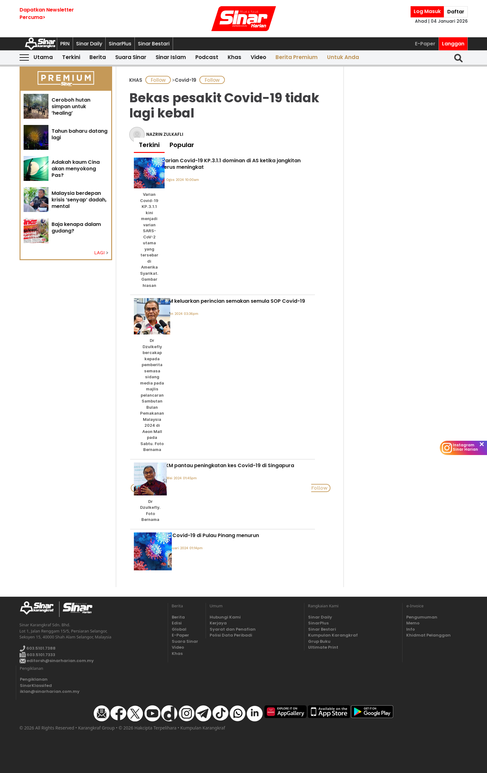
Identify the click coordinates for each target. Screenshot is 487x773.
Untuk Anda (343, 57)
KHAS (135, 80)
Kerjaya (218, 623)
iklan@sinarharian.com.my (50, 691)
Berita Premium (296, 57)
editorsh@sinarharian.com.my (57, 661)
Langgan (453, 43)
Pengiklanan (34, 679)
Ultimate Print (323, 647)
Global (179, 629)
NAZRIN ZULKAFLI (164, 134)
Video (258, 57)
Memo (413, 623)
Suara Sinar (130, 57)
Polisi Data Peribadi (231, 635)
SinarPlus (120, 43)
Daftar (455, 11)
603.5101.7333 (37, 655)
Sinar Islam (171, 57)
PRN (65, 43)
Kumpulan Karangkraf (333, 635)
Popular (182, 144)
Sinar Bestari (154, 43)
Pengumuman (421, 617)
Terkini (71, 57)
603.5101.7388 (38, 648)
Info (410, 629)
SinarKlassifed (36, 685)
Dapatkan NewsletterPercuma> (47, 13)
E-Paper (425, 43)
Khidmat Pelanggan (421, 635)
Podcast (206, 57)
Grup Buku (319, 641)
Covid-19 (185, 80)
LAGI (101, 252)
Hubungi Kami (225, 617)
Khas (234, 57)
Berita (97, 57)
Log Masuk (427, 11)
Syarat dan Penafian (233, 629)
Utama (43, 57)
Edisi (177, 623)
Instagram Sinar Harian (465, 447)
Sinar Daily (89, 43)
